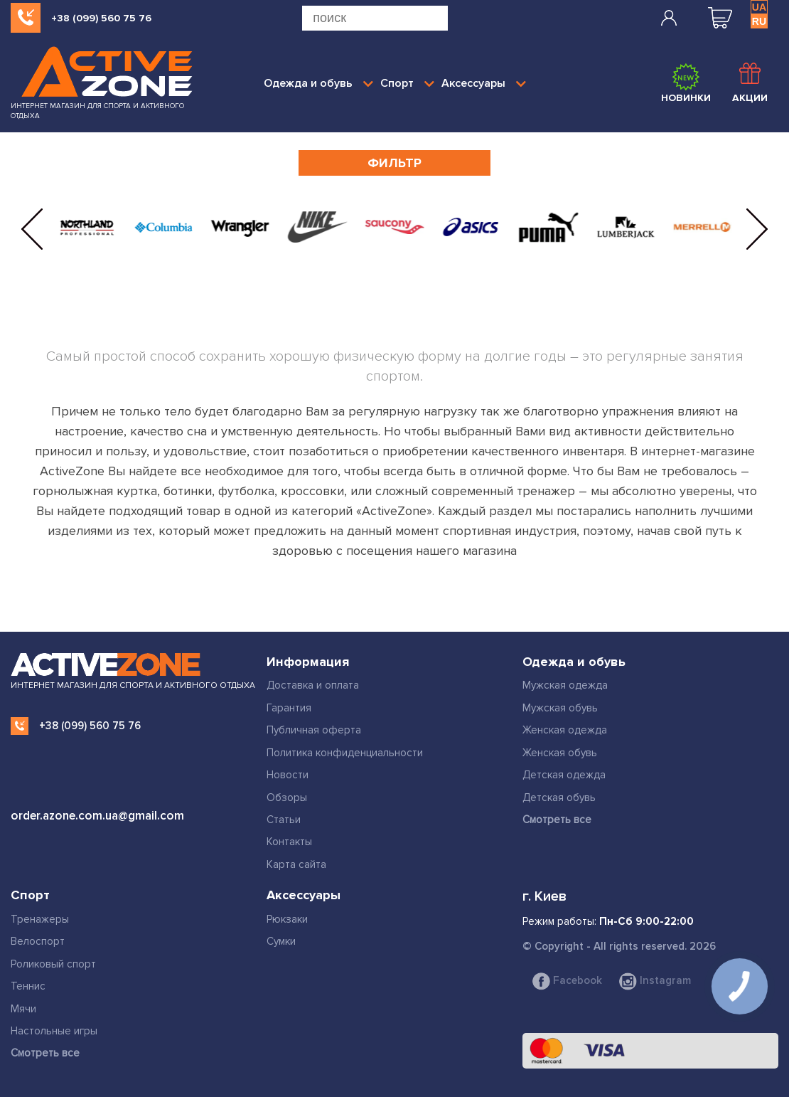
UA (759, 7)
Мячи (23, 1008)
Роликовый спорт (53, 964)
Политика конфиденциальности (345, 752)
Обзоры (287, 797)
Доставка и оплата (313, 685)
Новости (287, 774)
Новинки (686, 83)
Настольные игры (54, 1030)
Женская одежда (564, 730)
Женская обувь (559, 752)
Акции (750, 83)
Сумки (281, 941)
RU (759, 21)
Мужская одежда (565, 685)
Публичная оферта (314, 730)
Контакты (289, 841)
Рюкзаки (287, 919)
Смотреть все (556, 819)
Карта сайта (296, 864)
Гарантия (289, 707)
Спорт (407, 83)
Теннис (28, 986)
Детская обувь (559, 797)
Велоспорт (38, 941)
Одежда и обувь (318, 83)
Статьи (284, 819)
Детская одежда (564, 774)
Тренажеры (40, 919)
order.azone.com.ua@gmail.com (97, 815)
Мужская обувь (560, 707)
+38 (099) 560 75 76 (101, 18)
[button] (32, 229)
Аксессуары (483, 83)
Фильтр (394, 163)
